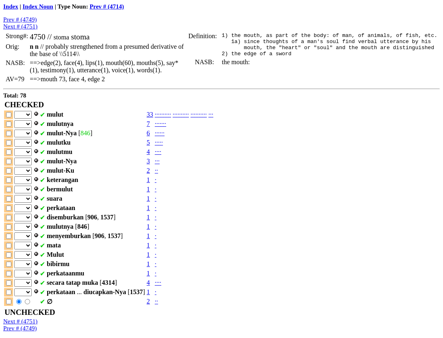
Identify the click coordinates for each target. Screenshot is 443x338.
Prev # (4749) (20, 19)
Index (10, 6)
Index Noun (38, 6)
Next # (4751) (20, 26)
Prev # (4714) (106, 6)
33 (150, 114)
